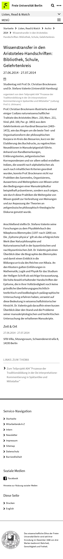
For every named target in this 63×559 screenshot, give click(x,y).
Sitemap (10, 445)
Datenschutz (12, 451)
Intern (9, 429)
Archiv (48, 28)
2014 (5, 32)
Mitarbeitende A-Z (15, 424)
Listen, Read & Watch (29, 28)
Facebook (13, 478)
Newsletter (11, 435)
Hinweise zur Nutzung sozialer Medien (20, 485)
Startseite (8, 28)
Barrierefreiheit (14, 456)
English (10, 508)
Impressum (11, 440)
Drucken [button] (10, 503)
